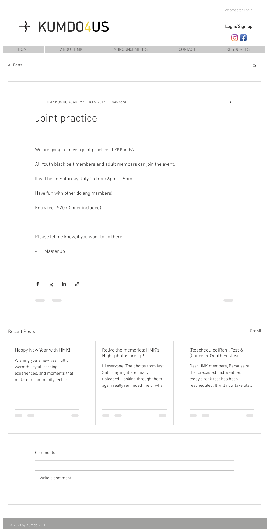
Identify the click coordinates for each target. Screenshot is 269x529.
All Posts (15, 65)
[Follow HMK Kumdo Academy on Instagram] (234, 37)
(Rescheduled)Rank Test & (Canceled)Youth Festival (216, 353)
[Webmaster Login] (239, 10)
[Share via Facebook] (37, 284)
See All (255, 331)
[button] (238, 49)
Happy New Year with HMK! (42, 350)
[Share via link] (77, 284)
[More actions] (231, 102)
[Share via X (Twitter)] (50, 284)
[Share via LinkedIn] (64, 284)
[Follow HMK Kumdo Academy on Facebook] (243, 37)
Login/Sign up (238, 27)
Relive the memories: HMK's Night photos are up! (130, 353)
